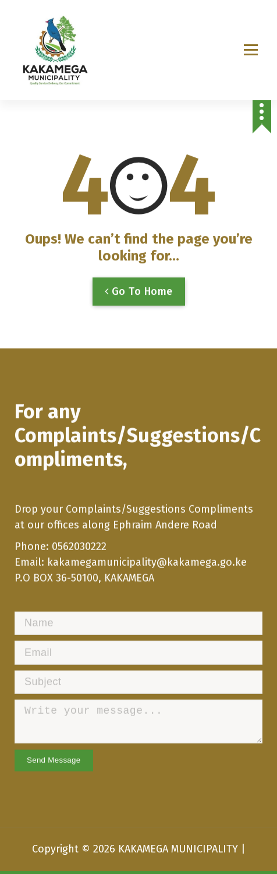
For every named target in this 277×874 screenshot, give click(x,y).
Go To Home (139, 300)
